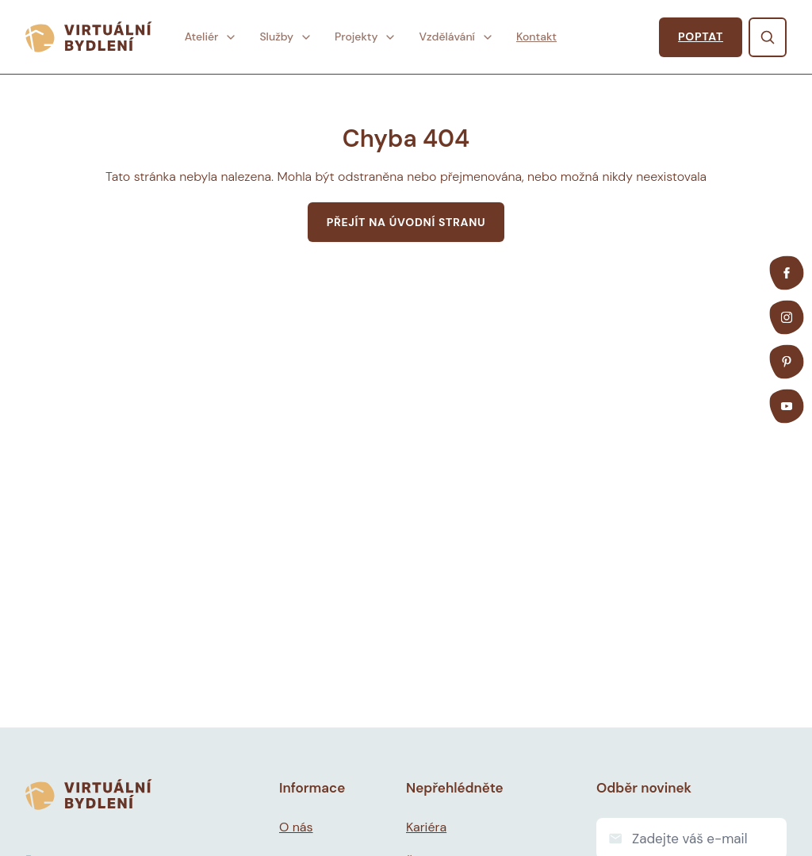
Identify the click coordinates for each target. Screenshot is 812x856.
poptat (700, 36)
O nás (296, 827)
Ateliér (211, 36)
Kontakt (536, 36)
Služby (285, 36)
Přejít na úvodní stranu (406, 222)
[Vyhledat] (768, 37)
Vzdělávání (456, 36)
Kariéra (426, 827)
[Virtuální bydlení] (88, 37)
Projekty (365, 36)
